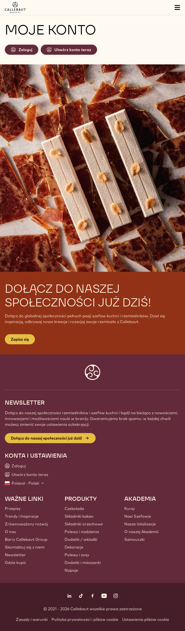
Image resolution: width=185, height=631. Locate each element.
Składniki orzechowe (84, 524)
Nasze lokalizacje (140, 524)
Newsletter (15, 554)
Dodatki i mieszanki (83, 562)
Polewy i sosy (77, 554)
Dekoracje (74, 547)
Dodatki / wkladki (81, 539)
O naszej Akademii (141, 531)
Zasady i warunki (32, 619)
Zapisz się (20, 339)
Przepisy (12, 508)
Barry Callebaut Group (26, 539)
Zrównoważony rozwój (26, 524)
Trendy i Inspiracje (22, 516)
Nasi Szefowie (137, 516)
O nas (10, 531)
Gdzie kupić (15, 562)
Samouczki (134, 539)
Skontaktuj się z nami (25, 547)
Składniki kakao (79, 516)
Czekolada (74, 508)
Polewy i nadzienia (82, 531)
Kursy (129, 508)
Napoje (71, 570)
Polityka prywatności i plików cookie (85, 619)
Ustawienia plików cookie (145, 619)
